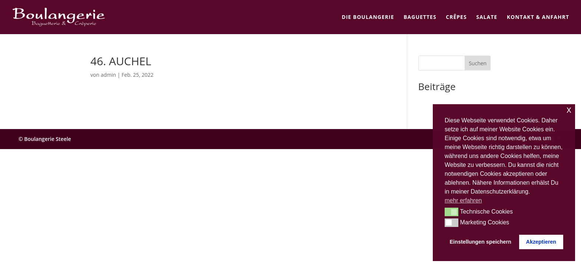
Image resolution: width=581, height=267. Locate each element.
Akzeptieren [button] (541, 242)
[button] (451, 212)
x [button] (569, 109)
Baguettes (420, 17)
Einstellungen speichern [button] (480, 242)
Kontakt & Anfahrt (538, 17)
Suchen (478, 63)
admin (108, 74)
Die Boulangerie (368, 17)
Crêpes (456, 17)
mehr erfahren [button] (463, 200)
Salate (486, 17)
